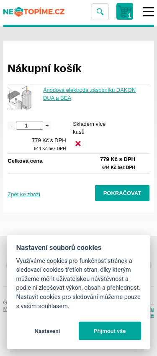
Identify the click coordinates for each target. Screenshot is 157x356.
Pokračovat (122, 193)
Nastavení (47, 330)
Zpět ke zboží (24, 194)
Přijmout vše (110, 330)
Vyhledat (99, 12)
